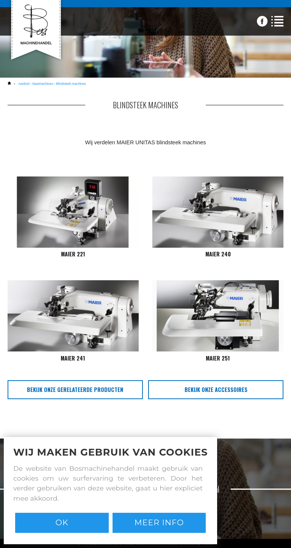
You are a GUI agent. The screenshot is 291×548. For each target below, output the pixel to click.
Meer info (159, 522)
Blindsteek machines (71, 84)
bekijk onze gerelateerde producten (75, 389)
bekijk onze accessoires (216, 389)
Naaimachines (42, 84)
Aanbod (24, 84)
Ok (61, 522)
